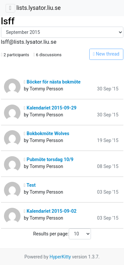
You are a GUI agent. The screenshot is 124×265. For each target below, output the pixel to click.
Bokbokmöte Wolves (46, 133)
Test (30, 185)
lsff (8, 21)
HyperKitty (60, 256)
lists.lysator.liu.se (38, 8)
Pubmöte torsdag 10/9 (48, 159)
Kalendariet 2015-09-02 (50, 211)
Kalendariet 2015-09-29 (50, 107)
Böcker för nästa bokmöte (52, 81)
